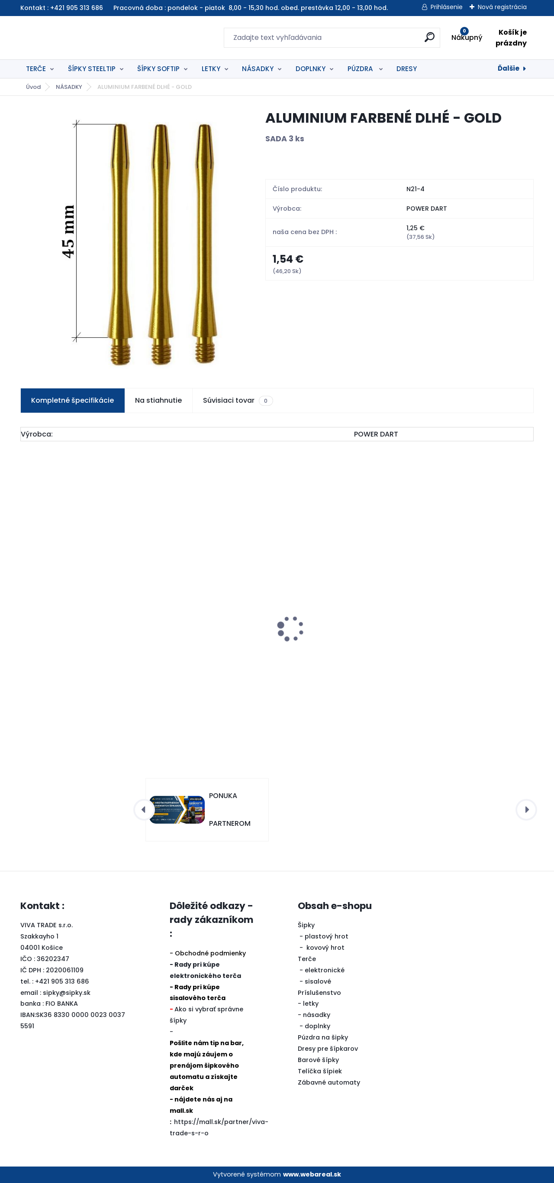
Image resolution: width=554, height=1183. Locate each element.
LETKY (211, 68)
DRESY (406, 68)
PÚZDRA (361, 68)
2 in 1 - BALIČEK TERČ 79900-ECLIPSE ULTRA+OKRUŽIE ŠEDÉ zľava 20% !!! (464, 630)
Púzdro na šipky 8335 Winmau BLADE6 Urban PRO (76, 630)
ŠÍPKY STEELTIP (92, 68)
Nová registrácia (502, 7)
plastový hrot (326, 936)
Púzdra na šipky (323, 1037)
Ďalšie (508, 68)
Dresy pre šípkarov (328, 1048)
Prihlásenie (447, 7)
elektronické (325, 970)
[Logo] (73, 37)
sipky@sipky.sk (66, 992)
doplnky (317, 1026)
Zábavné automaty (329, 1082)
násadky (316, 1014)
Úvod (33, 87)
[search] (371, 40)
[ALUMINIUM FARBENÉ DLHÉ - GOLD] (129, 239)
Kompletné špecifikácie (72, 400)
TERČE (36, 68)
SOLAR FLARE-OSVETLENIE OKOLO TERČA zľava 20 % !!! (339, 656)
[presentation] (26, 615)
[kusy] (46, 712)
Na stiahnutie (158, 400)
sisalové (318, 981)
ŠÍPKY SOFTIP (158, 68)
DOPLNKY (310, 68)
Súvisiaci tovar (238, 400)
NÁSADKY (258, 68)
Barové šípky (318, 1060)
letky (311, 1003)
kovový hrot (325, 947)
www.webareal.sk (312, 1174)
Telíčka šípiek (320, 1071)
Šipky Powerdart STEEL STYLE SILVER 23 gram (203, 647)
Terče (307, 959)
